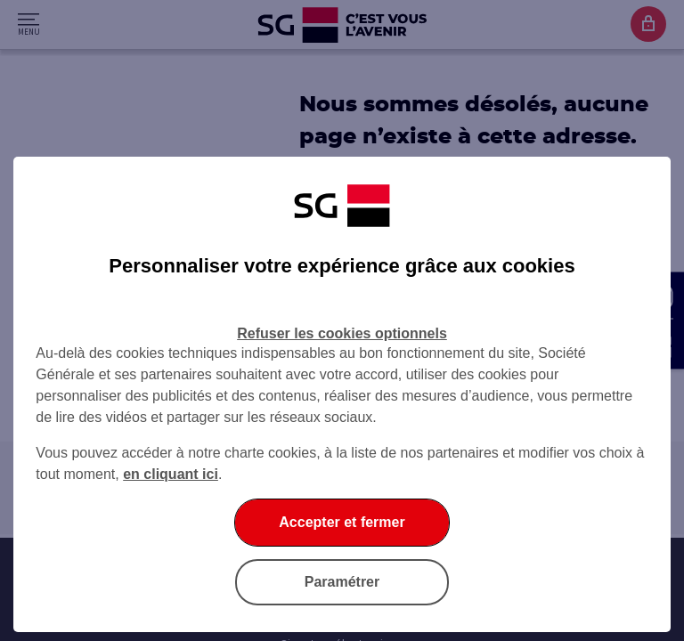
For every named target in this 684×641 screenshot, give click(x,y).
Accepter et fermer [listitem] (341, 522)
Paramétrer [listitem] (342, 581)
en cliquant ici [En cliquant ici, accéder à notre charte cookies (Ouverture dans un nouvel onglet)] (170, 474)
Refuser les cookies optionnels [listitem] (342, 333)
